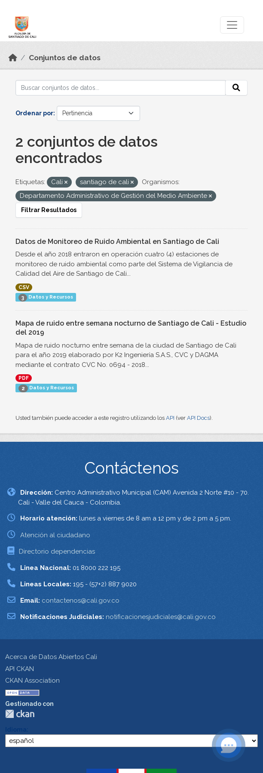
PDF (23, 378)
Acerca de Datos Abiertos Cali (51, 657)
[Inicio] (13, 57)
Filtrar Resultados (48, 209)
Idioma (16, 729)
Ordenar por (34, 113)
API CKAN (19, 669)
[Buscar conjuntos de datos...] (120, 87)
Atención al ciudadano (55, 535)
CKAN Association (32, 680)
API (170, 418)
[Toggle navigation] (232, 25)
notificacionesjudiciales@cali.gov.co (161, 617)
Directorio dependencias (57, 551)
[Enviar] (236, 87)
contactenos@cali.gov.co (80, 600)
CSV (23, 287)
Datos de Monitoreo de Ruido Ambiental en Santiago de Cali (117, 241)
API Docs (198, 418)
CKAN (19, 713)
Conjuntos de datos (65, 57)
